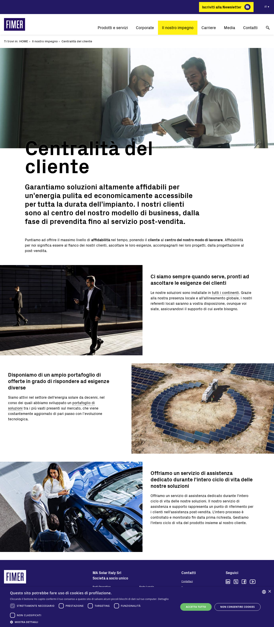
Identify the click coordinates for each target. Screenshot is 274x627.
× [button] (269, 591)
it (266, 6)
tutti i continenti (225, 292)
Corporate (145, 27)
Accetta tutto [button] (196, 607)
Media (229, 27)
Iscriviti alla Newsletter (221, 7)
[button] (92, 622)
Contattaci (187, 581)
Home (23, 41)
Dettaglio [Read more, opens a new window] (163, 599)
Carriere (208, 27)
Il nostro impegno (177, 27)
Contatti (250, 27)
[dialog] (137, 607)
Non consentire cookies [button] (237, 607)
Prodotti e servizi (113, 27)
